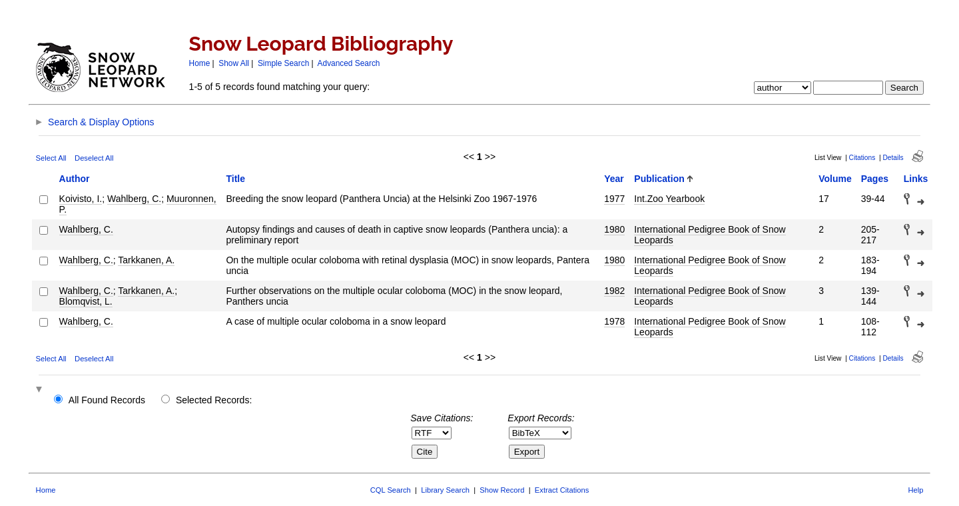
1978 (614, 321)
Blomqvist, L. (86, 301)
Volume (835, 178)
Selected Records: (214, 400)
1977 (614, 198)
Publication (659, 178)
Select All (51, 158)
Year (614, 178)
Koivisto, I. (81, 198)
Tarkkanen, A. (146, 260)
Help (915, 490)
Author (74, 178)
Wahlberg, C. (134, 198)
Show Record (502, 490)
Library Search (445, 490)
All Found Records (107, 400)
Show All (233, 63)
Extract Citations (562, 490)
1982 (614, 290)
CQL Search (390, 490)
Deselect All (94, 158)
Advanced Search (349, 63)
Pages (874, 178)
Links (916, 178)
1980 (614, 229)
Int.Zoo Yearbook (669, 198)
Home (199, 63)
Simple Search (283, 63)
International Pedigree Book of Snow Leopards (709, 234)
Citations (862, 157)
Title (235, 178)
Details (892, 157)
